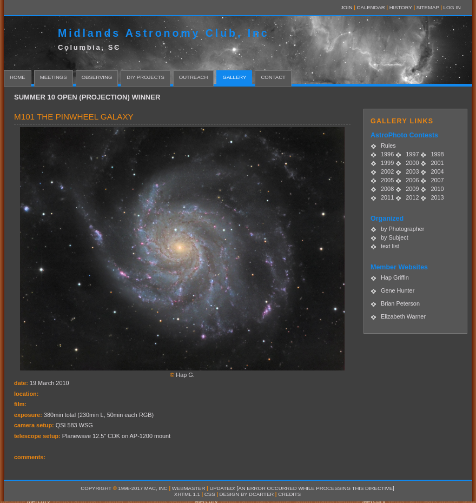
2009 (412, 189)
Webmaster (189, 488)
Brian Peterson (400, 303)
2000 (412, 163)
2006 (412, 180)
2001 (437, 163)
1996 (387, 154)
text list (390, 246)
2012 (412, 197)
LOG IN (452, 7)
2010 (437, 189)
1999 (387, 163)
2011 (387, 197)
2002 (387, 171)
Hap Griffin (395, 277)
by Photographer (402, 229)
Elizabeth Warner (403, 316)
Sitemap (427, 7)
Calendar (371, 7)
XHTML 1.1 (187, 494)
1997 (412, 154)
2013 (437, 197)
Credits (289, 494)
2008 (387, 189)
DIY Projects (145, 77)
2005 (387, 180)
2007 (437, 180)
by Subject (394, 237)
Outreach (193, 77)
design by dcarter (247, 494)
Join (347, 7)
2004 (437, 171)
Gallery (234, 77)
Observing (97, 77)
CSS (209, 494)
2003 (412, 171)
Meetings (53, 77)
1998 (437, 154)
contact (273, 77)
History (400, 7)
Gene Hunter (397, 290)
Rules (388, 145)
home (17, 77)
